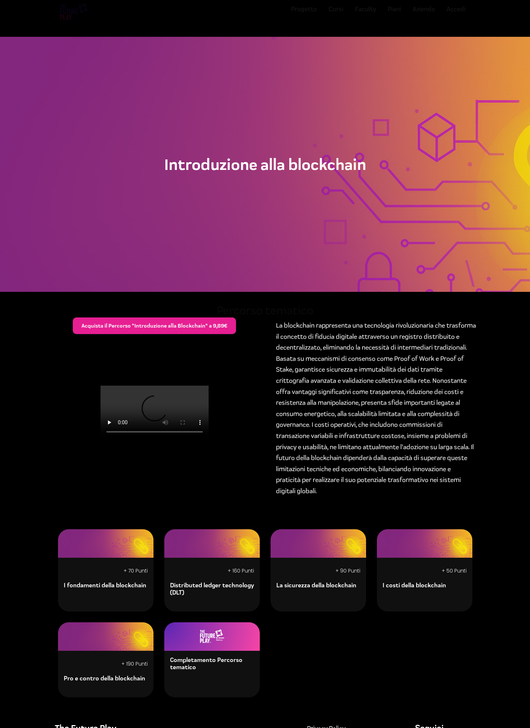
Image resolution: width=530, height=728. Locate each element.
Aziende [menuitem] (424, 15)
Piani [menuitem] (394, 15)
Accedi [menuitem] (456, 15)
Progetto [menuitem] (304, 15)
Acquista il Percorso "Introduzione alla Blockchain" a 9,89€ (154, 326)
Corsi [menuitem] (336, 15)
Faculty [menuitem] (365, 15)
